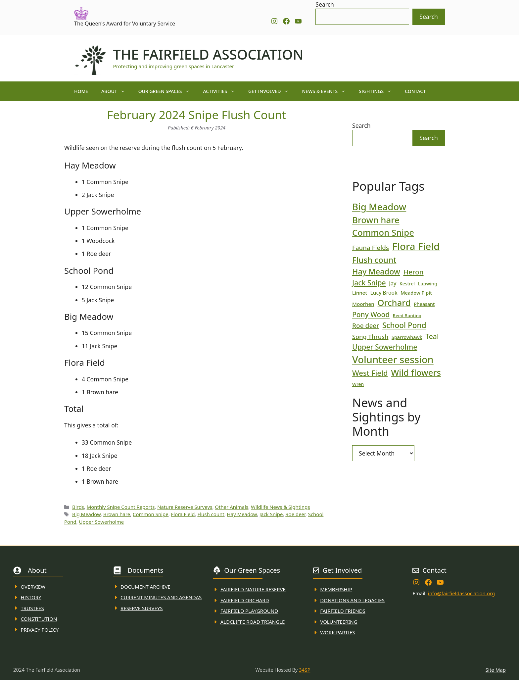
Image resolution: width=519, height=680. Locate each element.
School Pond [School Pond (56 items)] (404, 325)
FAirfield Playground (249, 610)
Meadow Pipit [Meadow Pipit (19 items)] (416, 292)
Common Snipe (150, 514)
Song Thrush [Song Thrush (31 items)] (370, 337)
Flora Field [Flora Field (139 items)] (416, 246)
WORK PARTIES (337, 632)
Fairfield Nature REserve (253, 589)
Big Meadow (86, 514)
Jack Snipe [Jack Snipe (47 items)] (369, 282)
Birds (78, 507)
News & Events (327, 91)
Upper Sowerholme (101, 521)
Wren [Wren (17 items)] (358, 384)
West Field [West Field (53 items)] (370, 373)
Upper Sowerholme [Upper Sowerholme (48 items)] (384, 347)
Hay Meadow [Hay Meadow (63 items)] (376, 271)
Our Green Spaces (167, 91)
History (31, 597)
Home (81, 91)
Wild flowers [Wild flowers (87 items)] (416, 372)
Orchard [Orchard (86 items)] (393, 303)
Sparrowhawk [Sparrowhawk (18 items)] (407, 337)
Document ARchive (145, 586)
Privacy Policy (40, 629)
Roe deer (295, 514)
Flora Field (183, 514)
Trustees (32, 608)
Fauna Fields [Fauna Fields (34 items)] (370, 247)
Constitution (39, 618)
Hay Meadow (242, 514)
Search (324, 4)
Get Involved (272, 91)
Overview (33, 586)
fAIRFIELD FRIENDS (342, 610)
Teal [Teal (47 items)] (432, 336)
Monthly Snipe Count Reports (121, 507)
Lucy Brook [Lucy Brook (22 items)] (383, 292)
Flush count (210, 514)
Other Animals (231, 507)
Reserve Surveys (141, 608)
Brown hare (116, 514)
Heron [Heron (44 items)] (413, 271)
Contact (415, 91)
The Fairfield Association (208, 54)
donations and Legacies (352, 600)
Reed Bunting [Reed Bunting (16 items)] (407, 315)
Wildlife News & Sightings (280, 507)
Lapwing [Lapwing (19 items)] (428, 283)
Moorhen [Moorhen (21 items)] (363, 304)
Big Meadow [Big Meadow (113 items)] (379, 206)
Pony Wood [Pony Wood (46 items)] (371, 314)
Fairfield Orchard (244, 600)
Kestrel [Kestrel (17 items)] (407, 283)
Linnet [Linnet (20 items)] (359, 292)
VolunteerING (338, 621)
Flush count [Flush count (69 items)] (374, 259)
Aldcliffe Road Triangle (252, 621)
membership (336, 589)
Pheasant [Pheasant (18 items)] (424, 304)
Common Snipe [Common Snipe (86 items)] (383, 232)
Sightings (378, 91)
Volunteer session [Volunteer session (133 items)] (393, 359)
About (116, 91)
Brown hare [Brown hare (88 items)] (376, 220)
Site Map (496, 669)
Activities (222, 91)
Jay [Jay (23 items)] (392, 283)
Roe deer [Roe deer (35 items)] (365, 325)
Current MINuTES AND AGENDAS (161, 597)
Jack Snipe (271, 514)
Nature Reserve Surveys (184, 507)
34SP (304, 669)
